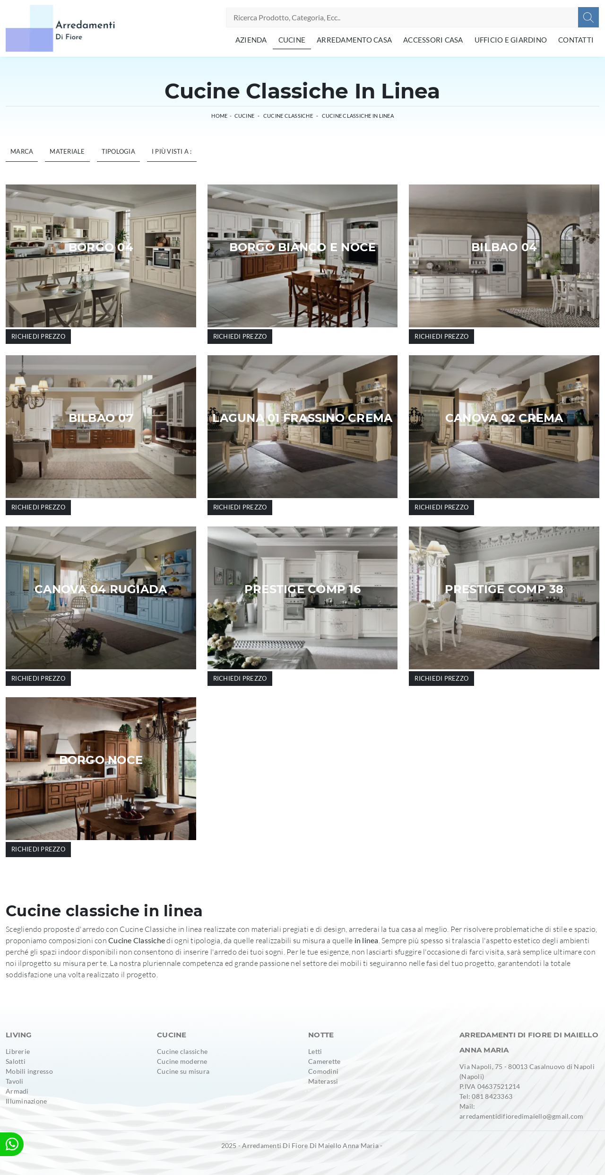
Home (219, 116)
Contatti (576, 39)
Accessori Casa (433, 39)
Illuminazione (26, 1101)
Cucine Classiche (288, 116)
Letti (315, 1051)
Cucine (292, 39)
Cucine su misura (183, 1071)
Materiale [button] (67, 151)
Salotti (16, 1061)
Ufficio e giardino (511, 39)
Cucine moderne (182, 1061)
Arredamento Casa (354, 39)
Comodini (323, 1071)
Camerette (324, 1061)
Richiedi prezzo (38, 336)
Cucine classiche (182, 1051)
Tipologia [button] (118, 151)
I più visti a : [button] (172, 151)
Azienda (251, 39)
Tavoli (15, 1081)
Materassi (323, 1081)
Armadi (17, 1091)
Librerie (18, 1051)
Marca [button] (21, 151)
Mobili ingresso (29, 1071)
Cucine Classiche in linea (358, 116)
